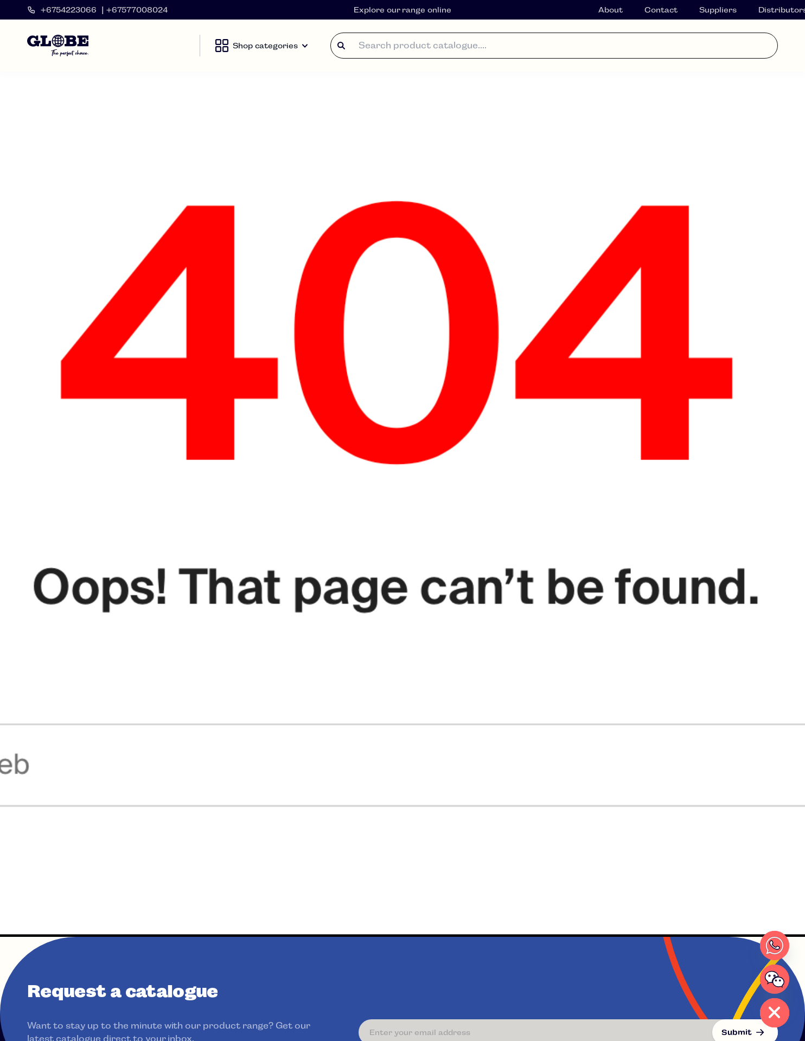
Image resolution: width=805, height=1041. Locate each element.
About (610, 9)
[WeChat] (774, 979)
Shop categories (261, 45)
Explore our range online (403, 9)
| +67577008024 (134, 9)
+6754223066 (69, 9)
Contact (661, 9)
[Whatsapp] (774, 945)
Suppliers (718, 9)
